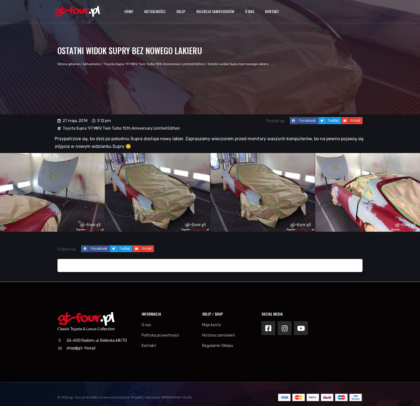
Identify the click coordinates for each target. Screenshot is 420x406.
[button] (304, 120)
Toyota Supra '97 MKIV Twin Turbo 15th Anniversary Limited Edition (154, 64)
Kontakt (272, 11)
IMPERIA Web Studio (176, 397)
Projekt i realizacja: (145, 397)
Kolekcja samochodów (215, 11)
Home (128, 11)
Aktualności (154, 11)
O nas (249, 11)
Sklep (180, 11)
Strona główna (68, 64)
